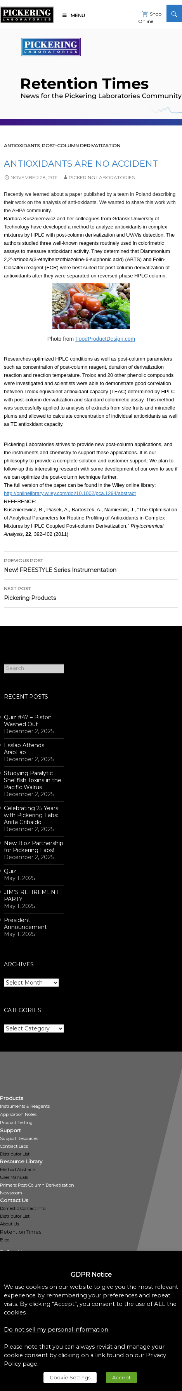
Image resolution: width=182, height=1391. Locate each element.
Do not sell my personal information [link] (56, 1329)
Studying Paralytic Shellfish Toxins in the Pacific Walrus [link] (32, 780)
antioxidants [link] (22, 145)
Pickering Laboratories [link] (102, 177)
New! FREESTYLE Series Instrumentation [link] (91, 564)
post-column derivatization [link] (81, 145)
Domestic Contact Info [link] (22, 1208)
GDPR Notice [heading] (91, 1274)
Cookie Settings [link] (70, 1377)
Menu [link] (73, 15)
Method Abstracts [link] (18, 1169)
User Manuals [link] (14, 1177)
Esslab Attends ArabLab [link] (24, 749)
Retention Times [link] (20, 1232)
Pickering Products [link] (91, 592)
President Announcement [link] (25, 924)
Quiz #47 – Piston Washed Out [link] (28, 721)
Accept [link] (121, 1377)
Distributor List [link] (14, 1154)
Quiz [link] (10, 871)
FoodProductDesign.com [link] (105, 339)
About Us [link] (9, 1224)
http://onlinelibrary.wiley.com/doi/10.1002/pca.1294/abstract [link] (70, 493)
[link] (27, 13)
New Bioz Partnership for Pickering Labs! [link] (33, 847)
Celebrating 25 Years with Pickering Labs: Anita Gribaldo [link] (31, 815)
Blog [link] (5, 1240)
